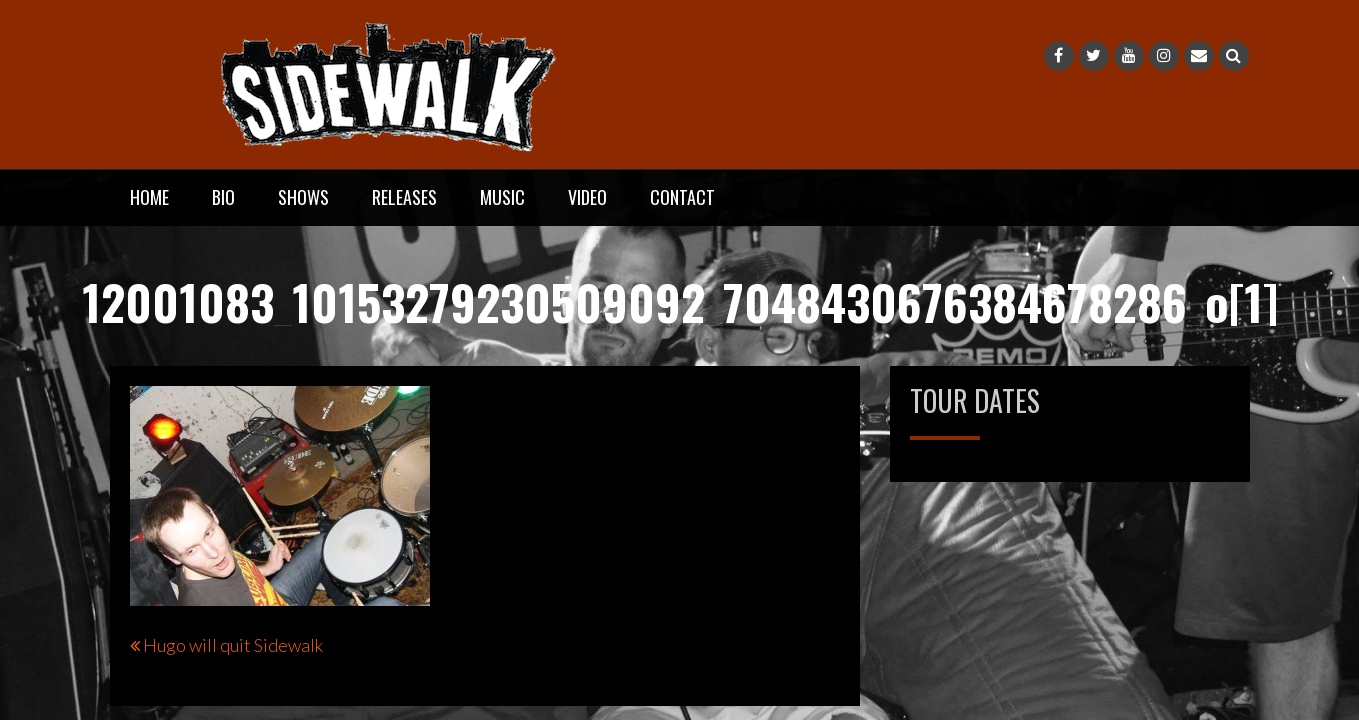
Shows (303, 197)
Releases (404, 197)
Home (149, 197)
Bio (223, 197)
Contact (682, 197)
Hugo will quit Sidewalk (233, 645)
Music (502, 197)
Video (587, 197)
